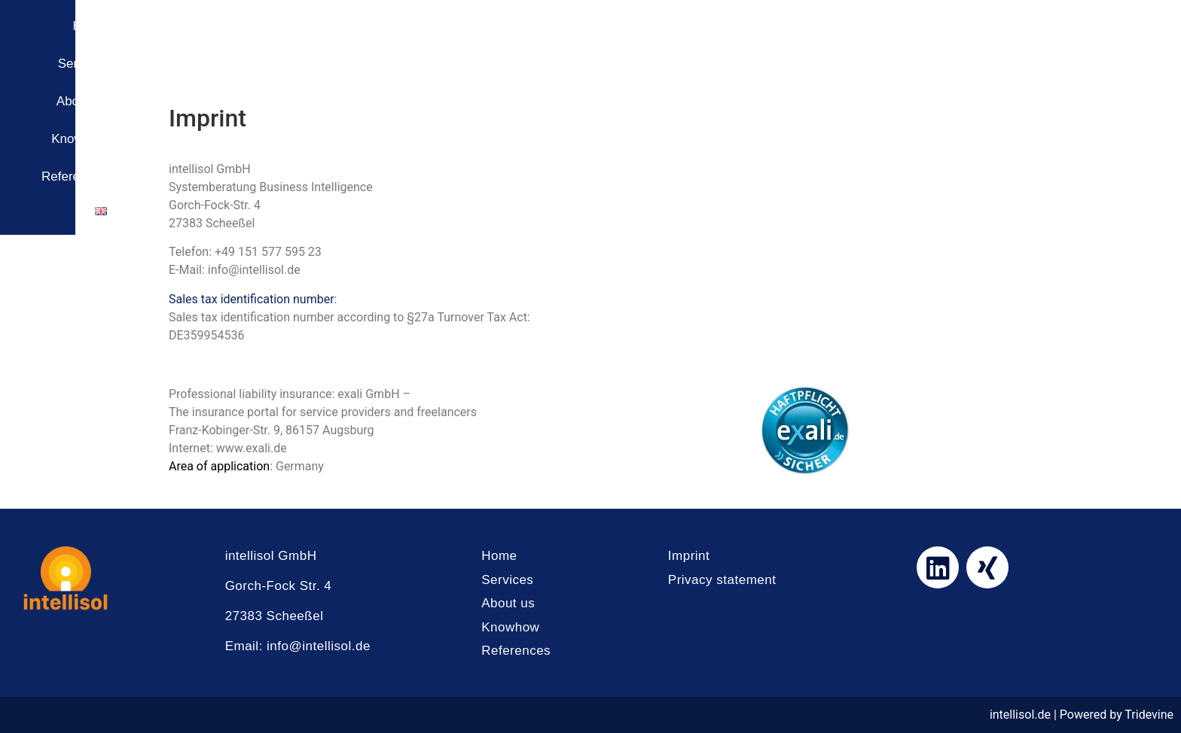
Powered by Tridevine (1116, 714)
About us (872, 41)
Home (720, 41)
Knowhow (955, 41)
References (1046, 41)
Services (791, 41)
